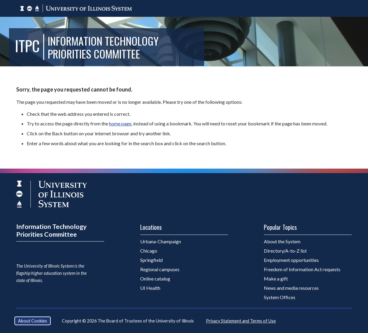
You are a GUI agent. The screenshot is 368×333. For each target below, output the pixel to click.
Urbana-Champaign (160, 241)
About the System (282, 241)
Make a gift (276, 278)
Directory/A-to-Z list (285, 251)
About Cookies (32, 320)
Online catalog (155, 278)
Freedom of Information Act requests (302, 269)
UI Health (150, 288)
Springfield (151, 260)
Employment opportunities (291, 260)
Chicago (148, 251)
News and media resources (291, 288)
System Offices (279, 297)
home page (120, 123)
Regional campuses (159, 269)
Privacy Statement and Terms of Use (241, 320)
